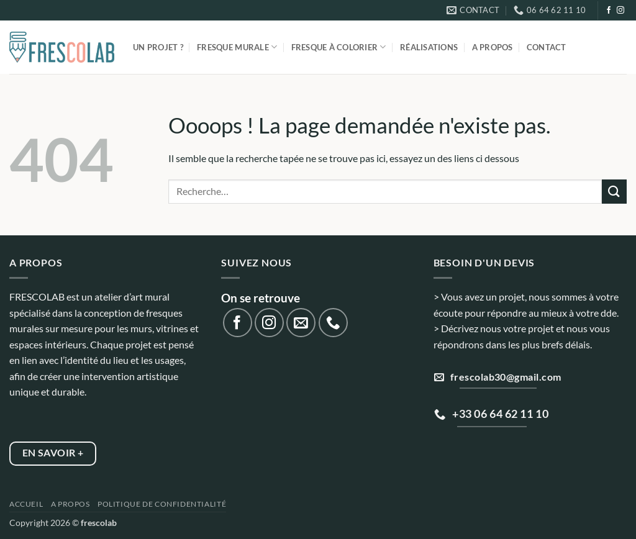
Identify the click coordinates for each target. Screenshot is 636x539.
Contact (546, 47)
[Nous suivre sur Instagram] (620, 10)
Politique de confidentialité (162, 504)
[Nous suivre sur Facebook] (608, 10)
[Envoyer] (614, 191)
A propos (492, 47)
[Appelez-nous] (333, 322)
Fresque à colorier (338, 47)
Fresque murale (237, 47)
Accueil (26, 504)
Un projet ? (158, 47)
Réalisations (429, 47)
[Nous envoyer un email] (301, 322)
